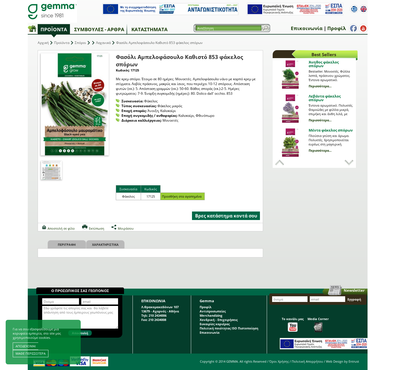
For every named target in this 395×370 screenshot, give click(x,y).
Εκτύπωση (96, 228)
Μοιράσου (126, 228)
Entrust (354, 361)
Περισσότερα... (320, 86)
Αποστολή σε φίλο (61, 228)
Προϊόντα (53, 29)
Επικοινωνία (307, 28)
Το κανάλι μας (293, 324)
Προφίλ (336, 28)
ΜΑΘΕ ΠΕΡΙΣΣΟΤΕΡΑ (31, 353)
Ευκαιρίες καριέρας (215, 324)
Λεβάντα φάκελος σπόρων (325, 98)
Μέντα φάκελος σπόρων (331, 130)
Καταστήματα (149, 29)
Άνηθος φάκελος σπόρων (324, 64)
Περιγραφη (67, 244)
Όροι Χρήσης (279, 361)
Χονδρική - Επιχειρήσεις (219, 320)
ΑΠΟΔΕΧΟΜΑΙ (26, 346)
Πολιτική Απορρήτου (307, 361)
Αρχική (43, 42)
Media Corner (318, 324)
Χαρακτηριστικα (105, 244)
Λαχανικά (103, 42)
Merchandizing (211, 315)
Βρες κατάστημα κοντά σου (226, 216)
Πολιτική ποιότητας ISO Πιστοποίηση (229, 328)
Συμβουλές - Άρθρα (99, 29)
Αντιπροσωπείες (213, 311)
